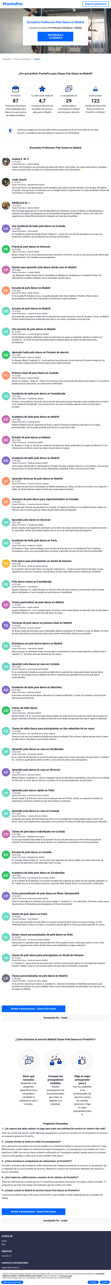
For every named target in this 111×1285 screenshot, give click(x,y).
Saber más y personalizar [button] (12, 1282)
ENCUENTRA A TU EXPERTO (55, 36)
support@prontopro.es (10, 1268)
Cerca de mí (6, 1256)
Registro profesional (95, 4)
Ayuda (4, 1241)
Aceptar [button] (105, 1282)
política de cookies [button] (66, 1276)
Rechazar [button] (93, 1282)
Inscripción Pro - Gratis (55, 1017)
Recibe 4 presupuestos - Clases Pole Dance (33, 1008)
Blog (3, 1244)
